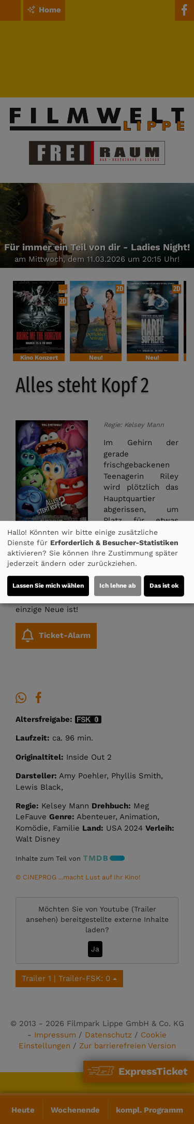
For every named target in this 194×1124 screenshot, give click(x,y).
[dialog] (97, 562)
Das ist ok (164, 585)
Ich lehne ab (117, 585)
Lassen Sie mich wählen (48, 585)
